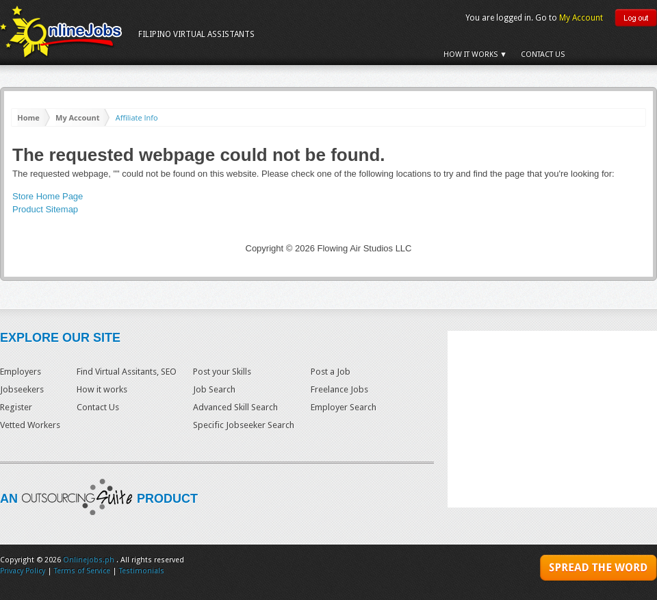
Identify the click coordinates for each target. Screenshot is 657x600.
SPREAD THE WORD (598, 570)
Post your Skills (222, 371)
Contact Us (543, 54)
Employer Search (343, 407)
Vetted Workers (30, 425)
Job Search (214, 389)
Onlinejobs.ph (88, 559)
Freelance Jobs (339, 389)
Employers (20, 371)
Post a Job (330, 371)
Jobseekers (22, 389)
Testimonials (141, 570)
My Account (581, 18)
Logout (636, 18)
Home (28, 117)
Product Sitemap (45, 209)
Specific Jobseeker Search (243, 425)
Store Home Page (47, 196)
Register (16, 407)
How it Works (470, 54)
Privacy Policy (22, 570)
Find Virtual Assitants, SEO (127, 371)
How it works (102, 389)
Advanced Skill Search (235, 407)
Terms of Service (82, 570)
